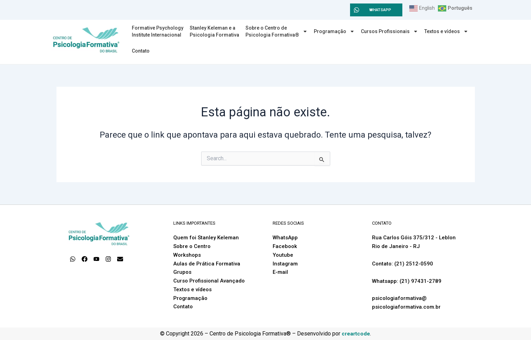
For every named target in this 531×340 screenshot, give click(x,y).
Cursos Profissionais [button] (389, 31)
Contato (141, 51)
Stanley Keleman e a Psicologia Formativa (214, 31)
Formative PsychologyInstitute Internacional (157, 31)
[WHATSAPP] (356, 10)
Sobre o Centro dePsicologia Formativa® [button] (276, 31)
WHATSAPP (380, 9)
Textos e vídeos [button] (446, 31)
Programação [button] (334, 31)
